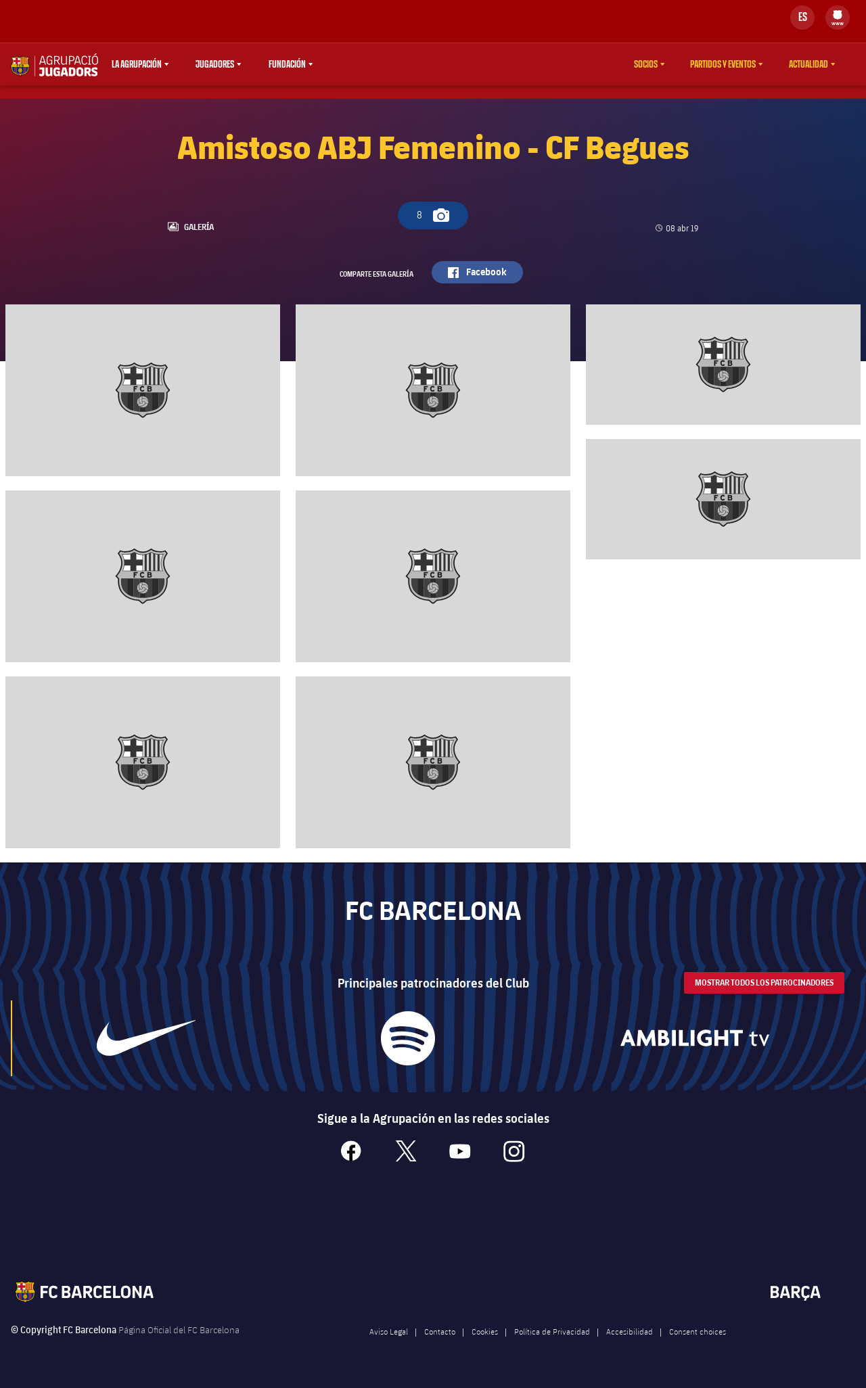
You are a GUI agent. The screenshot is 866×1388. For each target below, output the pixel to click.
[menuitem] (837, 15)
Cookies (485, 1339)
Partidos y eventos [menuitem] (723, 64)
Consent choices (697, 1339)
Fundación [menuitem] (287, 64)
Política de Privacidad (552, 1339)
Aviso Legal (388, 1339)
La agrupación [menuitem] (137, 64)
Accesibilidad (629, 1339)
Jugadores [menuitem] (215, 64)
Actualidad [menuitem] (808, 64)
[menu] (837, 17)
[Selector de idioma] (802, 17)
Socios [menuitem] (646, 64)
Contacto (439, 1339)
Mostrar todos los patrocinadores (764, 990)
